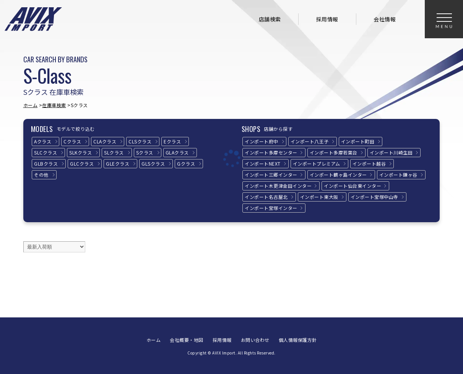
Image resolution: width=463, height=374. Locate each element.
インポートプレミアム (316, 163)
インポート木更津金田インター (278, 185)
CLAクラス (104, 141)
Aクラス (42, 141)
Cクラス (72, 141)
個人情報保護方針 (298, 340)
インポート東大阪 (319, 197)
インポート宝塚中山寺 (374, 197)
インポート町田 (358, 141)
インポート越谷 (369, 163)
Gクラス (186, 163)
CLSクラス (139, 141)
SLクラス (114, 152)
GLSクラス (153, 163)
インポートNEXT (263, 163)
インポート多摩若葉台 (333, 152)
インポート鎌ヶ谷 (398, 174)
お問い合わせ (255, 340)
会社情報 (385, 19)
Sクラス (144, 152)
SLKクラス (80, 152)
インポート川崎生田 (391, 152)
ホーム (30, 105)
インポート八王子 (310, 141)
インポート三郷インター (271, 174)
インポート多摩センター (271, 152)
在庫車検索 (54, 105)
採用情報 (327, 19)
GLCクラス (82, 163)
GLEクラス (117, 163)
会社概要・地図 (186, 340)
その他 (41, 174)
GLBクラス (46, 163)
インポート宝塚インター (271, 208)
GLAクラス (177, 152)
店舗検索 (270, 19)
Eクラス (172, 141)
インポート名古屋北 (266, 197)
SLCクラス (45, 152)
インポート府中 (261, 141)
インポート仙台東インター (352, 185)
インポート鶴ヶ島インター (338, 174)
